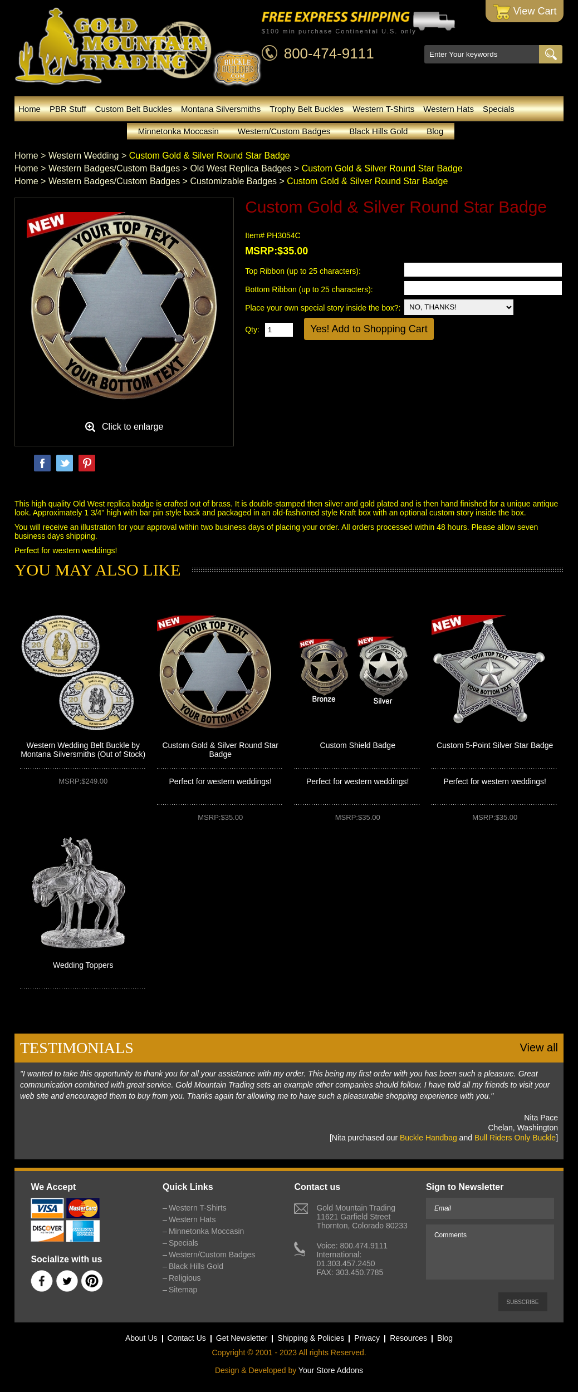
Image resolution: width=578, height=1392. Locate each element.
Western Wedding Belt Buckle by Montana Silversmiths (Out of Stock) (83, 750)
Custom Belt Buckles (133, 109)
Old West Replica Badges (240, 168)
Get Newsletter (242, 1338)
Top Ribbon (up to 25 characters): (304, 271)
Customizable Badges (233, 181)
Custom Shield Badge (357, 745)
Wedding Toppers (83, 965)
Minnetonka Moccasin (178, 131)
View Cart (525, 12)
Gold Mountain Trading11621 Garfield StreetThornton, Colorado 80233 (361, 1216)
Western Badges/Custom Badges (114, 168)
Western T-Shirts (383, 109)
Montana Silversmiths (221, 109)
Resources (408, 1338)
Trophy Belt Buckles (307, 109)
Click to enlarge (132, 426)
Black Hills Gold (378, 131)
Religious (185, 1277)
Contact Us (187, 1338)
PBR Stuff (68, 109)
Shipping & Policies (310, 1338)
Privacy (367, 1338)
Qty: (252, 329)
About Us (141, 1338)
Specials (499, 109)
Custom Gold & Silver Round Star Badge (220, 750)
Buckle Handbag (428, 1137)
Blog (435, 131)
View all (539, 1047)
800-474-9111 (329, 53)
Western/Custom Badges (284, 131)
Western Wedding (83, 155)
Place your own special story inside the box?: (322, 307)
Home (29, 109)
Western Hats (448, 109)
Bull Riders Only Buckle (515, 1137)
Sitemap (183, 1289)
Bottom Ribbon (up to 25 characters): (310, 289)
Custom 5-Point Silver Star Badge (495, 745)
